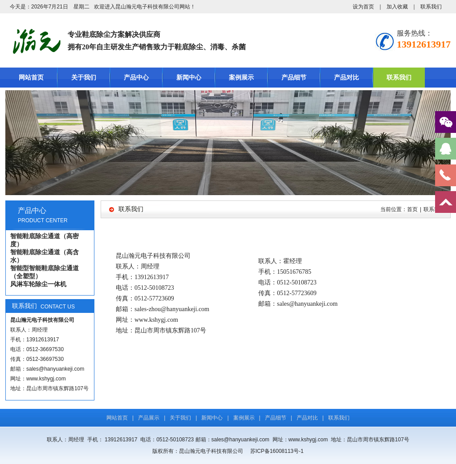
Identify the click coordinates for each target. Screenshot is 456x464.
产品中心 (136, 77)
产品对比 (346, 77)
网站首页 (31, 77)
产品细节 (293, 77)
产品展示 (148, 418)
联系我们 (431, 7)
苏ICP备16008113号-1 (277, 451)
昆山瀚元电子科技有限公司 (147, 7)
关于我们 (83, 77)
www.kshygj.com (46, 379)
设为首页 (363, 7)
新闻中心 (188, 77)
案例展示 (241, 77)
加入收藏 (397, 7)
